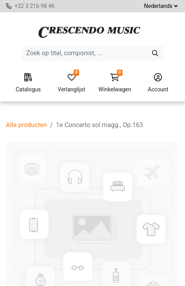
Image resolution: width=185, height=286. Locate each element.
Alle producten (26, 125)
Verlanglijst (72, 83)
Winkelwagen (115, 83)
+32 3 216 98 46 (34, 6)
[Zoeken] (155, 53)
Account (158, 83)
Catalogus (28, 83)
